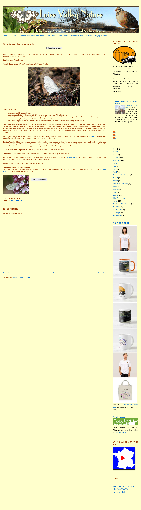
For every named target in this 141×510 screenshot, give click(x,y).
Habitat (115, 178)
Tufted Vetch (72, 157)
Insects (115, 181)
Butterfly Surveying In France (97, 36)
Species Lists (117, 210)
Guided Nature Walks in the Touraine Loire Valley (37, 36)
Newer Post (7, 273)
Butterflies (17, 200)
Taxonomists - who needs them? (71, 36)
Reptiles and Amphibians (122, 204)
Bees (114, 149)
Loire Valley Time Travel (121, 489)
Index (6, 36)
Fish (114, 166)
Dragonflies (117, 160)
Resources (116, 207)
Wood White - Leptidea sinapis (18, 44)
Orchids (115, 195)
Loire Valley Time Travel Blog (123, 486)
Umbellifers (117, 215)
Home (55, 273)
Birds (114, 155)
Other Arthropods (119, 198)
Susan (115, 138)
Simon (115, 132)
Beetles (115, 152)
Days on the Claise (119, 492)
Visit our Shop (121, 223)
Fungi (115, 172)
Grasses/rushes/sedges (121, 175)
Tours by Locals (119, 417)
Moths (115, 192)
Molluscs (116, 189)
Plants (115, 201)
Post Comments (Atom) (21, 278)
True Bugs (116, 213)
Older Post (102, 273)
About (14, 36)
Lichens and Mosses (120, 184)
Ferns (115, 163)
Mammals (116, 186)
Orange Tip (93, 136)
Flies (114, 169)
